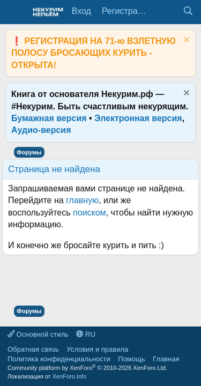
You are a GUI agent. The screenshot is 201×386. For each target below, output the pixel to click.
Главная (166, 359)
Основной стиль (38, 334)
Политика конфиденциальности (59, 359)
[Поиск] (188, 11)
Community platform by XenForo (87, 368)
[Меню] (14, 12)
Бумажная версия (49, 118)
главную (82, 200)
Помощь (131, 359)
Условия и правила (97, 349)
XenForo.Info (70, 376)
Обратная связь (33, 349)
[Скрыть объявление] (185, 41)
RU (85, 334)
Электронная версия (138, 118)
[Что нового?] (166, 11)
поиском (89, 212)
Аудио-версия (41, 130)
